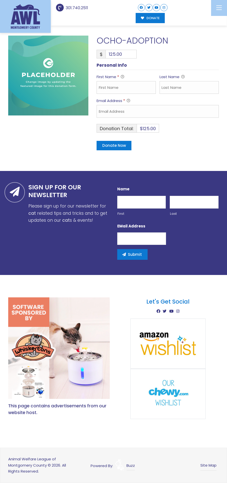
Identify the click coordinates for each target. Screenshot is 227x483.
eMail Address (131, 226)
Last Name (172, 77)
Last (173, 214)
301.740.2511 (72, 8)
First (120, 214)
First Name (110, 77)
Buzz (130, 465)
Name (123, 189)
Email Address (113, 101)
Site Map (208, 465)
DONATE (150, 18)
